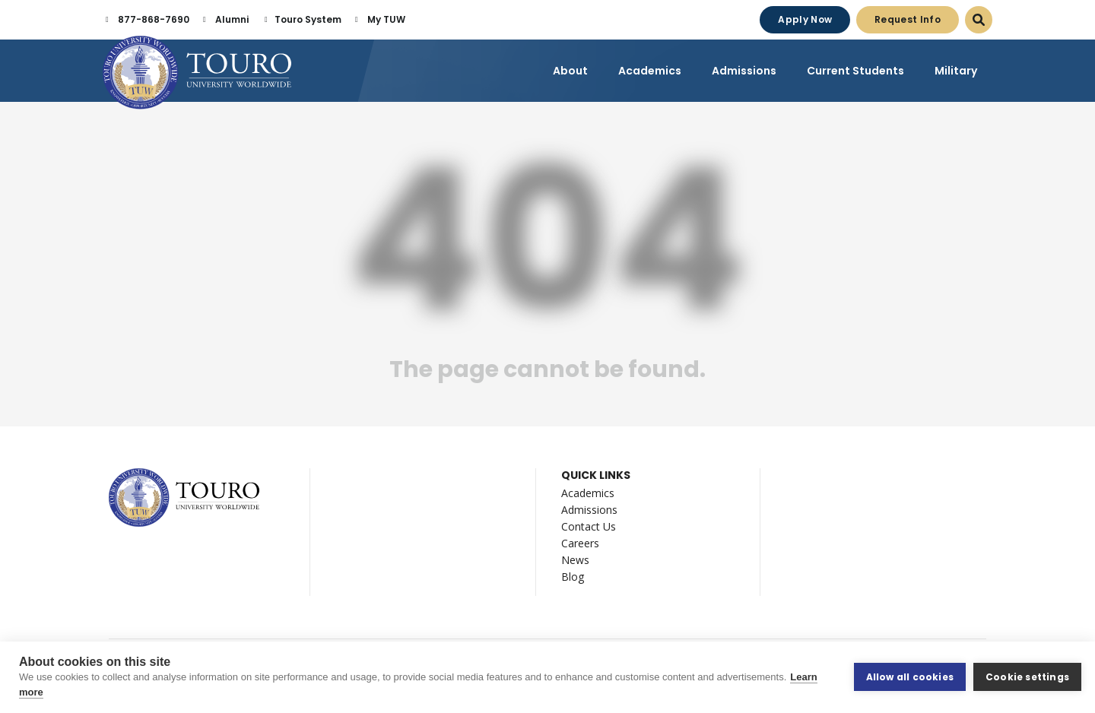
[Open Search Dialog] (978, 19)
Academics (587, 493)
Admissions (589, 509)
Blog (572, 576)
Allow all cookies (910, 676)
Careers (580, 543)
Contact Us (588, 526)
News (575, 560)
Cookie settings (1027, 676)
